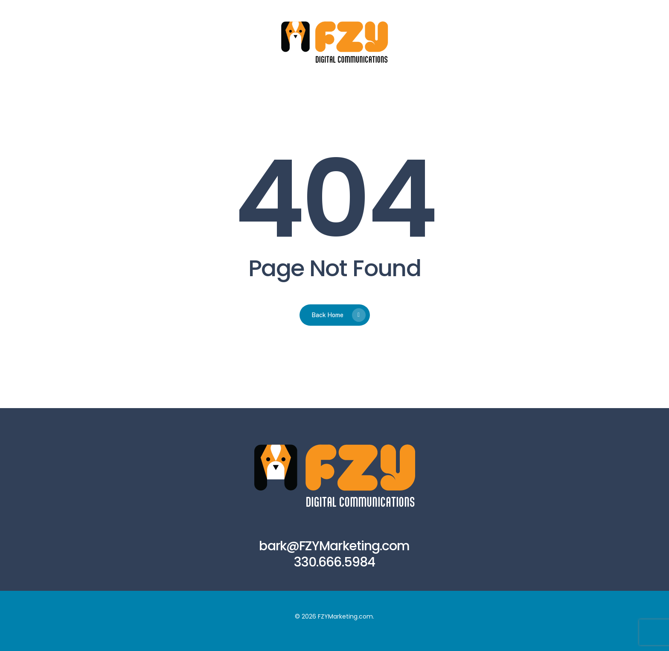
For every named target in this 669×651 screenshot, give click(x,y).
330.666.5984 (334, 562)
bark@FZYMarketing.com (334, 546)
